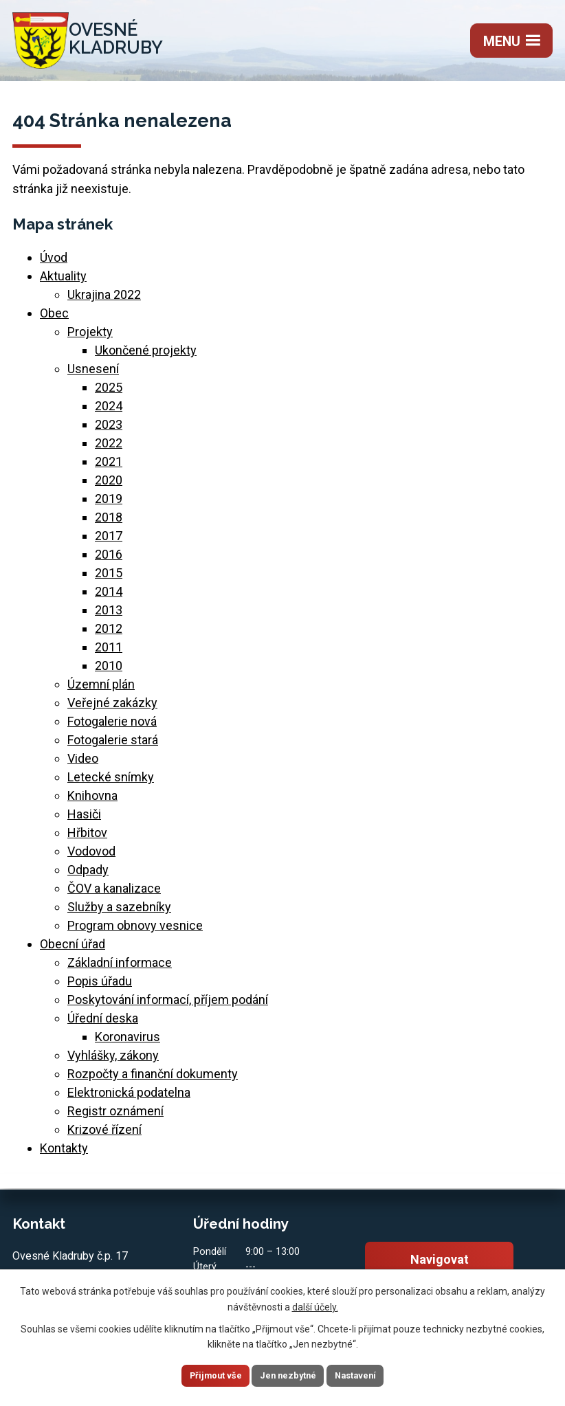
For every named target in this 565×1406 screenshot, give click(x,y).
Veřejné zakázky (112, 709)
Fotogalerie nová (112, 727)
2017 (108, 542)
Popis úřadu (99, 987)
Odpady (88, 876)
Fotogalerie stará (112, 746)
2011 (108, 653)
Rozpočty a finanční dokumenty (152, 1080)
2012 (108, 634)
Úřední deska (102, 1024)
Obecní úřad (72, 950)
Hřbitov (87, 839)
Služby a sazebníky (119, 913)
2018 (108, 523)
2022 (108, 449)
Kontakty (64, 1154)
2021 (108, 467)
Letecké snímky (110, 783)
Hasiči (84, 820)
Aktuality (63, 282)
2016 (108, 560)
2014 (108, 597)
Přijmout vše (199, 1374)
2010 (108, 672)
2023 (108, 430)
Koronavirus (127, 1043)
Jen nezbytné (288, 1374)
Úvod (53, 263)
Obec (54, 319)
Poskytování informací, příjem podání (167, 1005)
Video (82, 764)
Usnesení (93, 375)
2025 (108, 393)
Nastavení (372, 1374)
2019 (108, 505)
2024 (108, 412)
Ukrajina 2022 (104, 300)
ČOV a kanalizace (114, 894)
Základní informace (119, 968)
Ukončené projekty (146, 356)
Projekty (90, 338)
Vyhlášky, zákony (113, 1061)
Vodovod (91, 857)
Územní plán (101, 690)
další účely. (315, 1304)
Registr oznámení (115, 1117)
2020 (108, 486)
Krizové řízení (104, 1135)
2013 (108, 616)
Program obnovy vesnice (135, 931)
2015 (108, 579)
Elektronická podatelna (128, 1098)
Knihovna (92, 801)
